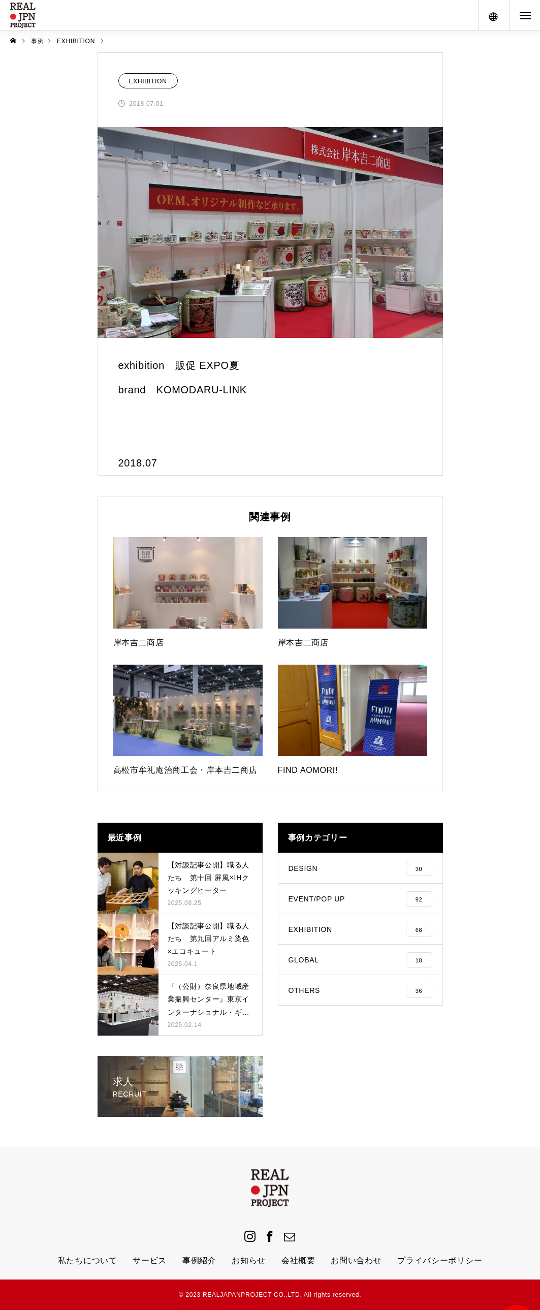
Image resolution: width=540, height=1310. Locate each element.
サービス (150, 1260)
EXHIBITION (148, 81)
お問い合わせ (356, 1260)
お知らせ (249, 1260)
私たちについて (87, 1260)
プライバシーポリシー (439, 1260)
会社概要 (298, 1260)
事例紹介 (199, 1260)
